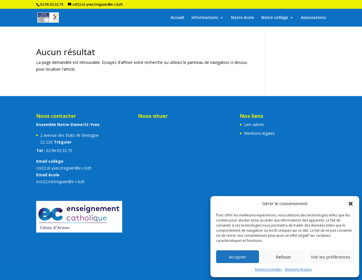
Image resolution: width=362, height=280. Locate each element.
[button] (351, 204)
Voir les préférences (330, 257)
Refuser (283, 257)
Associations (313, 18)
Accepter (237, 257)
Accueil (177, 18)
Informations (204, 18)
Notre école (242, 18)
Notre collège (274, 18)
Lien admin (254, 124)
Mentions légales (268, 269)
